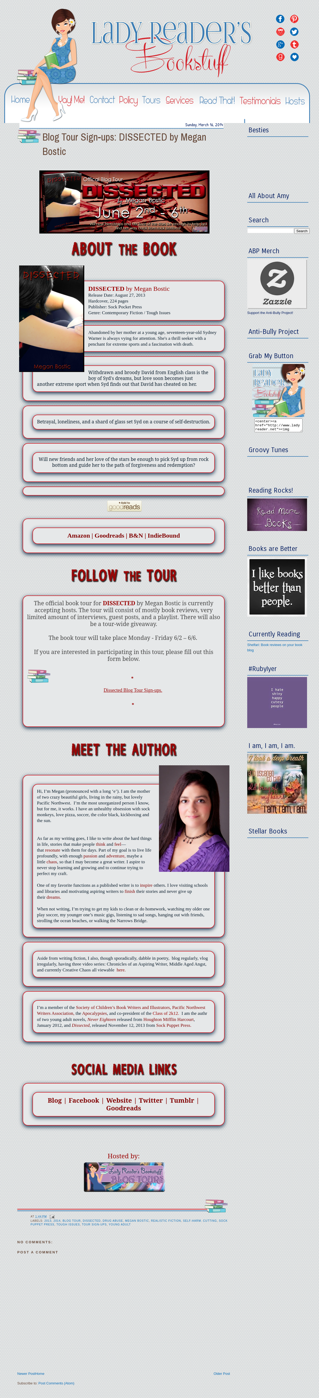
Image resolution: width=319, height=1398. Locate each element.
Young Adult (120, 1224)
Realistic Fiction (166, 1220)
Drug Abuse (113, 1220)
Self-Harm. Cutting (200, 1220)
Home (39, 1374)
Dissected (92, 1220)
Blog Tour (72, 1220)
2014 (57, 1220)
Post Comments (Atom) (56, 1383)
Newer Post (26, 1374)
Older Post (222, 1374)
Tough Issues (68, 1224)
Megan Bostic (137, 1220)
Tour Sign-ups (94, 1224)
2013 (48, 1220)
